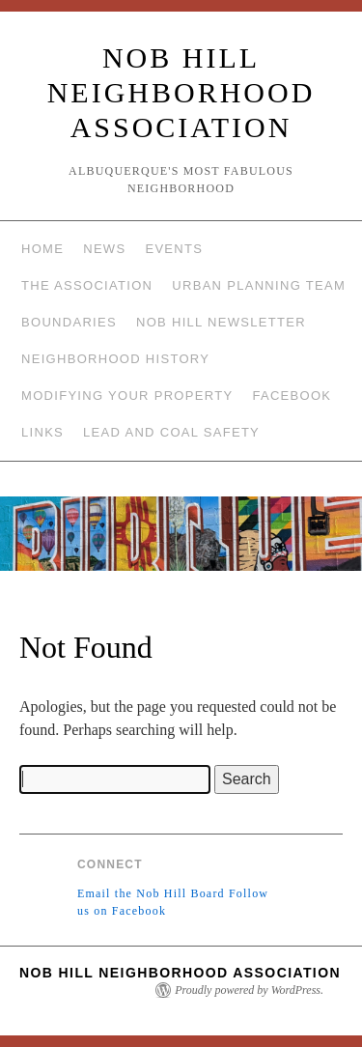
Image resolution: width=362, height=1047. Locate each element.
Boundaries (69, 322)
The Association (87, 285)
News (104, 248)
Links (42, 432)
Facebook (291, 395)
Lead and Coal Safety (171, 432)
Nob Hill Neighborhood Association (181, 92)
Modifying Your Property (127, 395)
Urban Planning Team (259, 285)
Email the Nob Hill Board (151, 893)
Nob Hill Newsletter (221, 322)
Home (42, 248)
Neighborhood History (115, 359)
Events (174, 248)
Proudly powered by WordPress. (249, 990)
